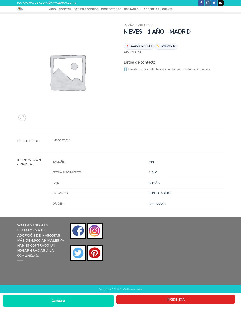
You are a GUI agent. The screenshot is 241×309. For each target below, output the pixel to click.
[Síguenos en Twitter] (214, 3)
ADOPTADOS (146, 25)
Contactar (58, 301)
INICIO (52, 9)
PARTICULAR (157, 204)
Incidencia (176, 299)
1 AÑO (153, 172)
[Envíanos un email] (221, 3)
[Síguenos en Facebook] (201, 3)
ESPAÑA (129, 25)
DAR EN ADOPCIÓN (86, 9)
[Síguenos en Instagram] (208, 3)
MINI (151, 162)
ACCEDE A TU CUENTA (158, 9)
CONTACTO (132, 9)
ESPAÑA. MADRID (160, 193)
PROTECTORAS (111, 9)
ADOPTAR (65, 9)
